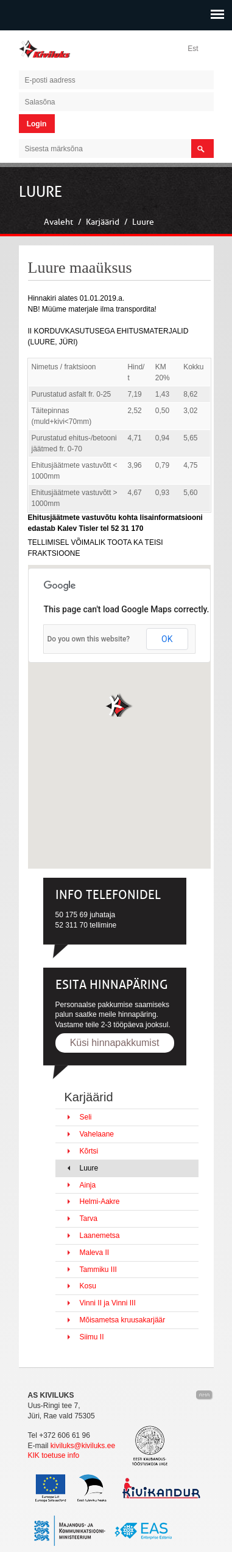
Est (193, 48)
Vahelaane (97, 1134)
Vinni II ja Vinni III (108, 1303)
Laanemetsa (100, 1235)
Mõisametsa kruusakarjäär (123, 1320)
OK (166, 639)
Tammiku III (98, 1269)
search (202, 148)
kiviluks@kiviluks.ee (83, 1445)
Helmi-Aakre (100, 1201)
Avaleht (58, 222)
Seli (86, 1117)
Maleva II (95, 1252)
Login (37, 124)
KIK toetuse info (54, 1455)
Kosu (88, 1286)
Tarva (88, 1218)
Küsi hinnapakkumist (115, 1043)
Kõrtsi (89, 1151)
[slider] (116, 201)
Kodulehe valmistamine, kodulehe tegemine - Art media (205, 1395)
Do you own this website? (88, 639)
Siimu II (92, 1337)
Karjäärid (102, 222)
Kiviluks (49, 48)
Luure (143, 222)
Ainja (88, 1185)
